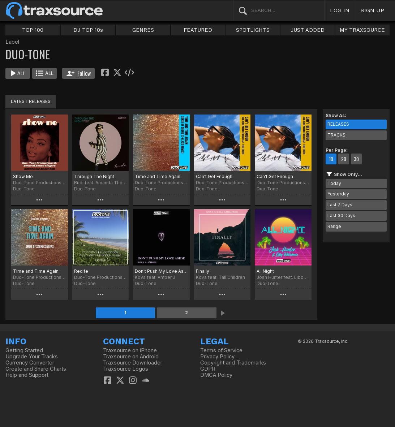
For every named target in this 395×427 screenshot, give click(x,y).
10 (331, 159)
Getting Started (24, 350)
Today (334, 183)
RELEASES (338, 124)
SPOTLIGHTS (253, 30)
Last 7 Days (339, 204)
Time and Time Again (157, 176)
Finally (202, 271)
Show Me (23, 176)
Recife (81, 271)
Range (334, 226)
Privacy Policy (217, 356)
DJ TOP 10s (88, 30)
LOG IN (339, 10)
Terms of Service (221, 350)
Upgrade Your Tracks (31, 356)
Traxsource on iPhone (130, 350)
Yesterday (338, 194)
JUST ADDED (308, 30)
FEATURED (198, 30)
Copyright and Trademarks (233, 362)
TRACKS (336, 135)
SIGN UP (372, 10)
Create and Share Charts (35, 369)
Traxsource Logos (125, 369)
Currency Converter (29, 362)
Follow (78, 73)
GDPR (207, 369)
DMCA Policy (216, 375)
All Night (265, 271)
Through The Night (94, 176)
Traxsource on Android (131, 356)
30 (356, 159)
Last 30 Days (341, 215)
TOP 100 (32, 30)
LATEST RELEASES (31, 101)
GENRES (143, 30)
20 (343, 159)
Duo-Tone (24, 188)
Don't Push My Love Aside (161, 271)
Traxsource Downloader (132, 362)
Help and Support (26, 375)
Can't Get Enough (214, 176)
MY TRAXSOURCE (362, 30)
